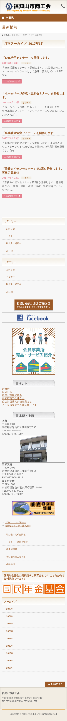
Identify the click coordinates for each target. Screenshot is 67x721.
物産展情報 (11, 549)
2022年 (9, 631)
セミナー (26, 63)
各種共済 (10, 564)
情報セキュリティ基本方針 (18, 525)
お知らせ (10, 228)
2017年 (9, 668)
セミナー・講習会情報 (17, 542)
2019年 (9, 653)
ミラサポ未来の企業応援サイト (19, 405)
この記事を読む (11, 81)
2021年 (9, 638)
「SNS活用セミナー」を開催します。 (26, 57)
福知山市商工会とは (16, 557)
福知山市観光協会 (12, 395)
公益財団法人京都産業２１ (17, 401)
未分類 (9, 251)
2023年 (9, 623)
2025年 (9, 609)
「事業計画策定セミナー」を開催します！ (29, 133)
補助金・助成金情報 (16, 534)
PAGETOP (56, 684)
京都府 (5, 388)
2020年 (9, 646)
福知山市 (7, 392)
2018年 (9, 660)
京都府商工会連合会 (13, 398)
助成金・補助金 (13, 243)
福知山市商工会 (29, 714)
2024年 (9, 616)
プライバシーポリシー (15, 522)
